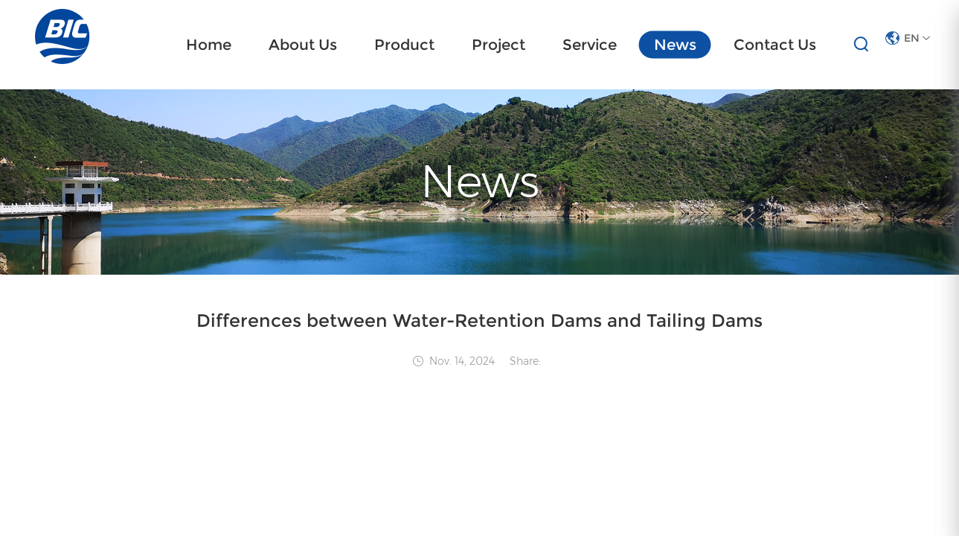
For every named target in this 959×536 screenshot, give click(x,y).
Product (404, 45)
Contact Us (775, 45)
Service (589, 45)
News (675, 45)
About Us (303, 45)
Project (498, 45)
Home (208, 45)
